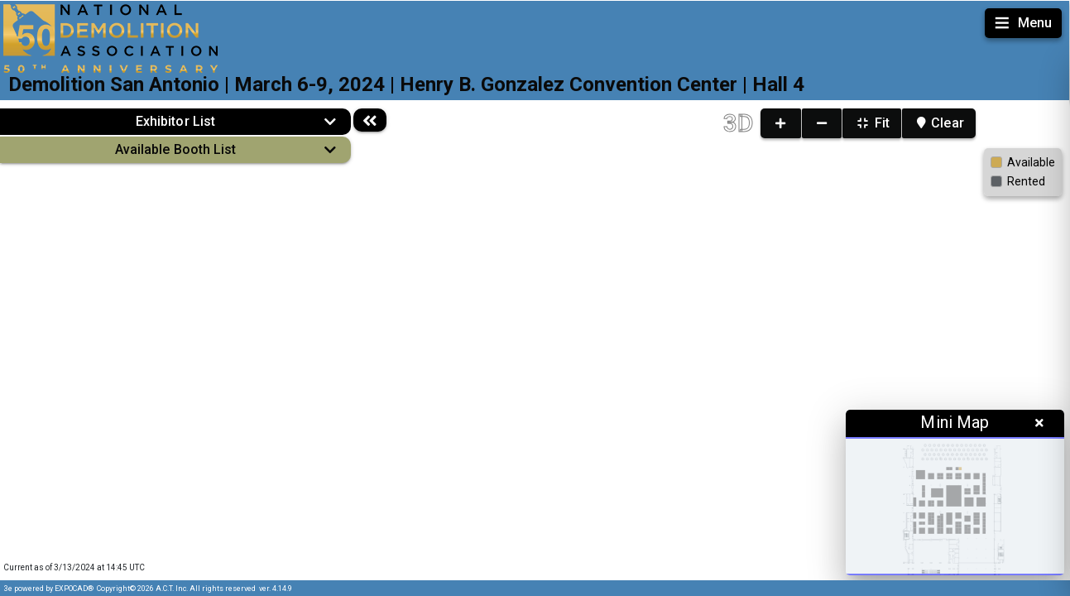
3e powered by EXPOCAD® (49, 588)
